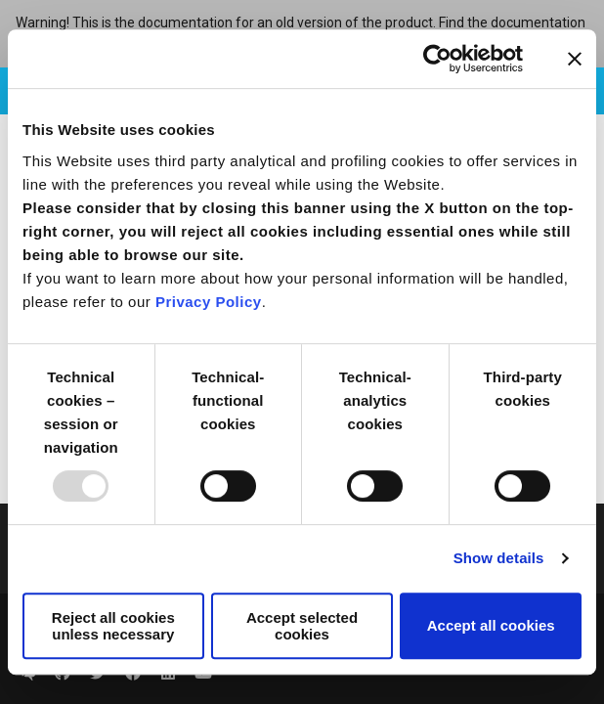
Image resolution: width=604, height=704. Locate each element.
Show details (498, 558)
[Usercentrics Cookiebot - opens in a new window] (437, 58)
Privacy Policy (208, 301)
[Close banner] (575, 59)
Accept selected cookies (302, 625)
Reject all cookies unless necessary (113, 625)
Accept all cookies (491, 625)
